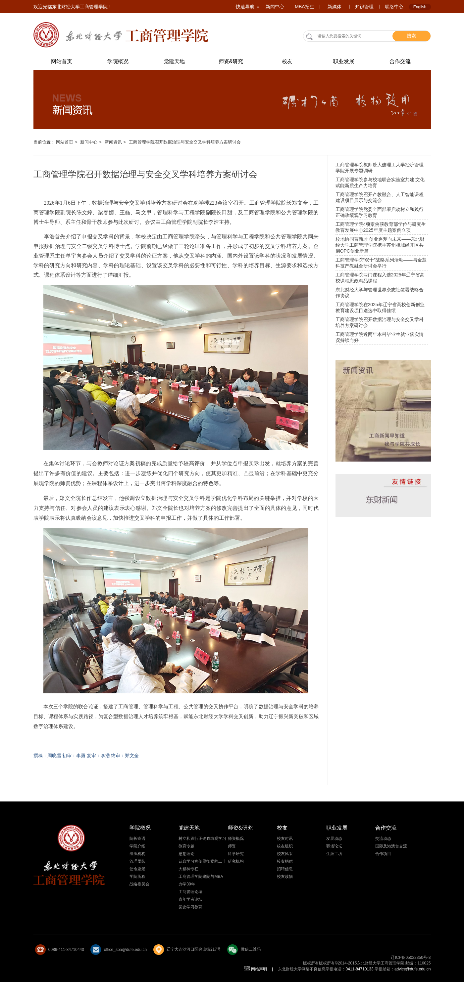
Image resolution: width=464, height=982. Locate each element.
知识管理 (364, 7)
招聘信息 (285, 869)
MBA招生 (304, 7)
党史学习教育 (190, 907)
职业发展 (343, 61)
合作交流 (400, 61)
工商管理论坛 (190, 891)
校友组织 (285, 846)
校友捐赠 (285, 861)
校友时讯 (285, 838)
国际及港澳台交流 (391, 846)
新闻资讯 (113, 142)
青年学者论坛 (190, 899)
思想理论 (186, 853)
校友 (287, 61)
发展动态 (334, 838)
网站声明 (259, 969)
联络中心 (394, 7)
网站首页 (61, 61)
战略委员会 (139, 884)
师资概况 (236, 838)
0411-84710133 (359, 969)
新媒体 (334, 7)
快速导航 (247, 7)
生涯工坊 (334, 853)
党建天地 (174, 61)
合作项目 (383, 853)
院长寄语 (137, 838)
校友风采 (285, 853)
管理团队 (137, 861)
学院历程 (137, 876)
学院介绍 (137, 846)
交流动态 (383, 838)
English (419, 7)
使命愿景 (137, 869)
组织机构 (137, 853)
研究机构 (236, 861)
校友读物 (285, 876)
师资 (232, 846)
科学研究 (236, 853)
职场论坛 (334, 846)
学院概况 (118, 61)
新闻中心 (275, 7)
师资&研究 (231, 61)
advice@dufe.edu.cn (412, 969)
